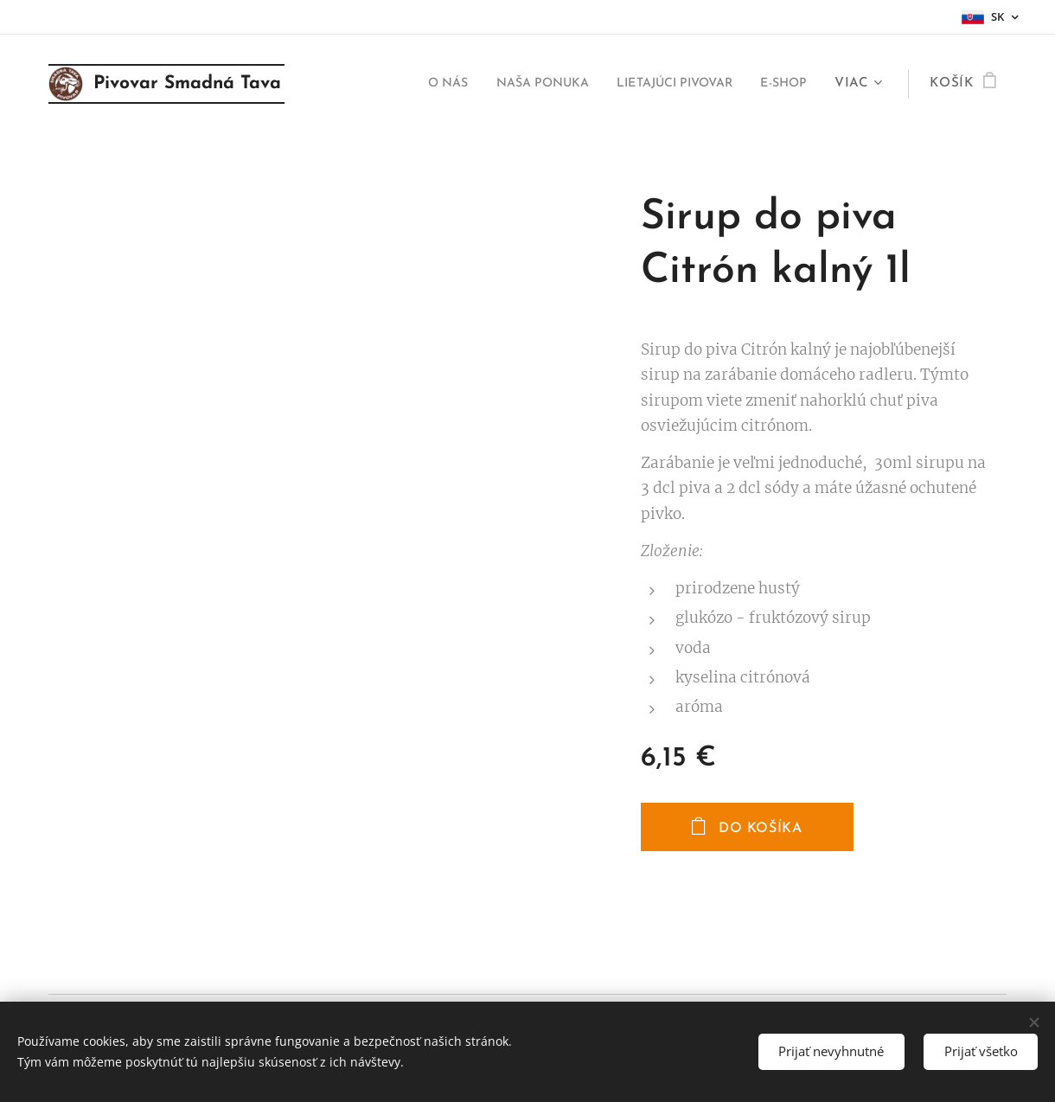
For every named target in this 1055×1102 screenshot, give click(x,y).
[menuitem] (407, 84)
